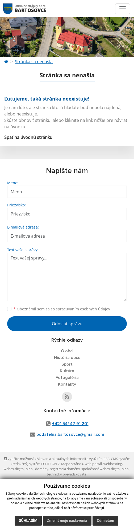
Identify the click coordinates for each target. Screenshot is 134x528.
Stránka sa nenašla (34, 62)
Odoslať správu (67, 324)
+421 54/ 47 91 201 (70, 424)
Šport (67, 364)
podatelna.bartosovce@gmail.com (70, 434)
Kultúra (67, 371)
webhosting (112, 463)
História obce (67, 357)
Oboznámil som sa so (62, 308)
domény (41, 468)
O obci (67, 351)
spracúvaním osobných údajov (83, 308)
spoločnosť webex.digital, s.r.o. (105, 468)
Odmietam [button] (105, 520)
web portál (93, 463)
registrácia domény (65, 468)
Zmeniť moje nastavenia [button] (67, 520)
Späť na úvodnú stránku (28, 137)
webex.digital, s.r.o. (19, 468)
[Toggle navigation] (122, 8)
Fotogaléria (67, 377)
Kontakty (67, 384)
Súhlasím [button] (28, 520)
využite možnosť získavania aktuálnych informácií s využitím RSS (56, 458)
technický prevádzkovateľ (67, 474)
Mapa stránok (72, 463)
